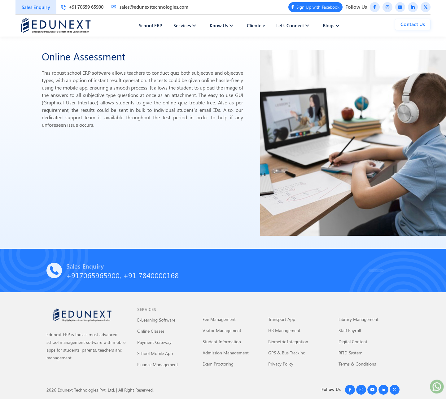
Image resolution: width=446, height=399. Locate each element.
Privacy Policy (280, 364)
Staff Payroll (350, 330)
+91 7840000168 (151, 275)
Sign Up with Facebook (315, 7)
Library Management (358, 319)
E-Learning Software (156, 320)
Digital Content (353, 341)
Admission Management (226, 353)
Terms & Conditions (357, 364)
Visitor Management (222, 330)
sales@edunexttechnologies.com (149, 7)
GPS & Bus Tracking (286, 353)
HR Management (284, 330)
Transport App (281, 319)
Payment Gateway (154, 342)
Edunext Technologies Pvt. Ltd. (86, 390)
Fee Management (219, 319)
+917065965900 (93, 275)
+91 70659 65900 (82, 7)
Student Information (222, 341)
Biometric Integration (288, 341)
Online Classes (150, 331)
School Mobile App (155, 353)
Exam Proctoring (218, 364)
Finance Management (157, 364)
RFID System (350, 353)
